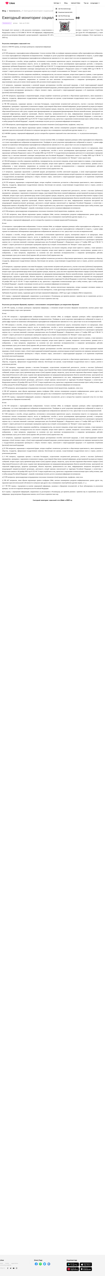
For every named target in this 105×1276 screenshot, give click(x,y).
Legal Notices (14, 1263)
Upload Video (75, 3)
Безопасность (15, 11)
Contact (7, 1263)
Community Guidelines (5, 1265)
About (1, 1263)
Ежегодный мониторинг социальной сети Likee (41, 18)
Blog (65, 3)
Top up (86, 3)
